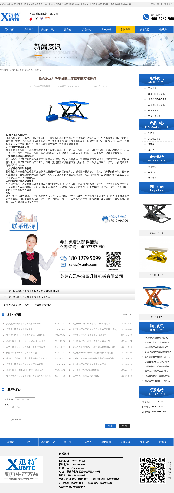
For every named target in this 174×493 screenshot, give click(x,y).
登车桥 (151, 144)
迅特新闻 (152, 88)
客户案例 (106, 29)
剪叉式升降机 (99, 479)
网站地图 (155, 4)
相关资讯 (14, 315)
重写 (124, 425)
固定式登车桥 (113, 479)
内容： (7, 405)
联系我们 (168, 4)
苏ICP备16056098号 (77, 475)
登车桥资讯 (153, 110)
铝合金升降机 (79, 487)
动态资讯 (19, 70)
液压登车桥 (64, 483)
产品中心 (86, 29)
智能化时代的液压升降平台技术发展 (31, 297)
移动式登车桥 (106, 483)
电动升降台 (93, 483)
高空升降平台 (65, 487)
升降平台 (29, 29)
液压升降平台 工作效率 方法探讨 (34, 305)
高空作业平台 (48, 29)
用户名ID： (9, 399)
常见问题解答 (154, 116)
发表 (110, 425)
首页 (12, 70)
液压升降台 (71, 479)
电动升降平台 (84, 479)
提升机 (67, 29)
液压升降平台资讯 (33, 70)
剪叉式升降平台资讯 (157, 99)
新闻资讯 (125, 29)
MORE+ (127, 314)
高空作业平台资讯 (156, 105)
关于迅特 (144, 29)
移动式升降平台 (78, 483)
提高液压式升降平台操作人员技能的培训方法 (36, 291)
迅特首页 (9, 29)
